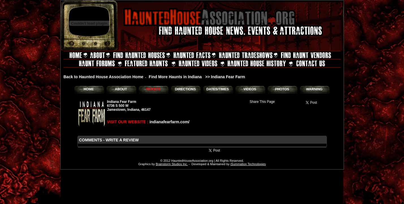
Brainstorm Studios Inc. (172, 164)
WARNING (314, 89)
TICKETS (153, 89)
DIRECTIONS (185, 89)
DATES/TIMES (217, 89)
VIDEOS (249, 89)
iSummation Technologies (248, 164)
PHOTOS (282, 89)
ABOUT (121, 89)
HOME (89, 89)
